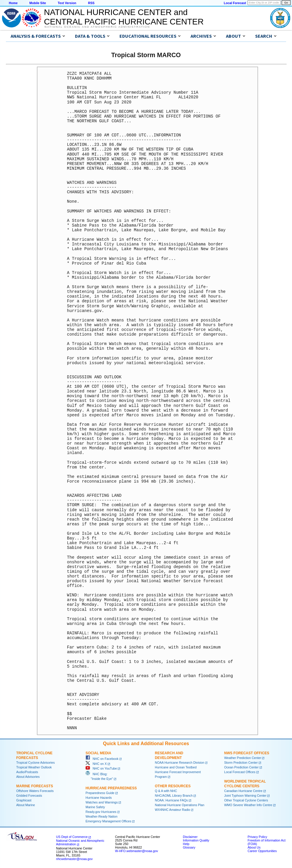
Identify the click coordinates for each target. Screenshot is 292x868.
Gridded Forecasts (29, 795)
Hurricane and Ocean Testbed (175, 767)
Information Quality (196, 840)
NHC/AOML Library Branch (174, 795)
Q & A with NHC (166, 791)
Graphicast (24, 800)
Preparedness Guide (100, 793)
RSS (91, 3)
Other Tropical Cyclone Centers (246, 800)
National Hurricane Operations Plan (179, 805)
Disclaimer (190, 837)
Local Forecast (235, 3)
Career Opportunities (262, 851)
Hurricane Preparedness (111, 788)
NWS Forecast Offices (246, 753)
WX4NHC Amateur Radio (172, 809)
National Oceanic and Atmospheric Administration (97, 26)
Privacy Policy (257, 837)
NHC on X (96, 763)
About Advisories (28, 776)
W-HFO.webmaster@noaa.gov (136, 851)
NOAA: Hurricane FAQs (171, 800)
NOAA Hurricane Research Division (179, 762)
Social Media (98, 753)
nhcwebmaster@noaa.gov (74, 859)
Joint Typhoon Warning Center (245, 795)
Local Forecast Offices (239, 772)
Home (13, 3)
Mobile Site (37, 3)
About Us (253, 847)
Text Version (67, 3)
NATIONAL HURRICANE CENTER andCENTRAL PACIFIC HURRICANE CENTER (124, 17)
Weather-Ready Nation (101, 816)
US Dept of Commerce (72, 837)
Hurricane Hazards (99, 797)
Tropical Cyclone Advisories (35, 762)
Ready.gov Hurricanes (101, 811)
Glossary (189, 847)
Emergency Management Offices (108, 821)
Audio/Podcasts (27, 772)
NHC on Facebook (102, 758)
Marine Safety (95, 807)
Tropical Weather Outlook (34, 767)
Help (186, 844)
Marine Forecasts (34, 786)
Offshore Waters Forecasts (35, 791)
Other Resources (173, 786)
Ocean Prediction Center (241, 767)
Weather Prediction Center (242, 758)
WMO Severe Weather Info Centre (248, 805)
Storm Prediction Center (241, 762)
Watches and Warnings (102, 802)
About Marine (25, 805)
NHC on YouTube (101, 768)
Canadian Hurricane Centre (243, 791)
